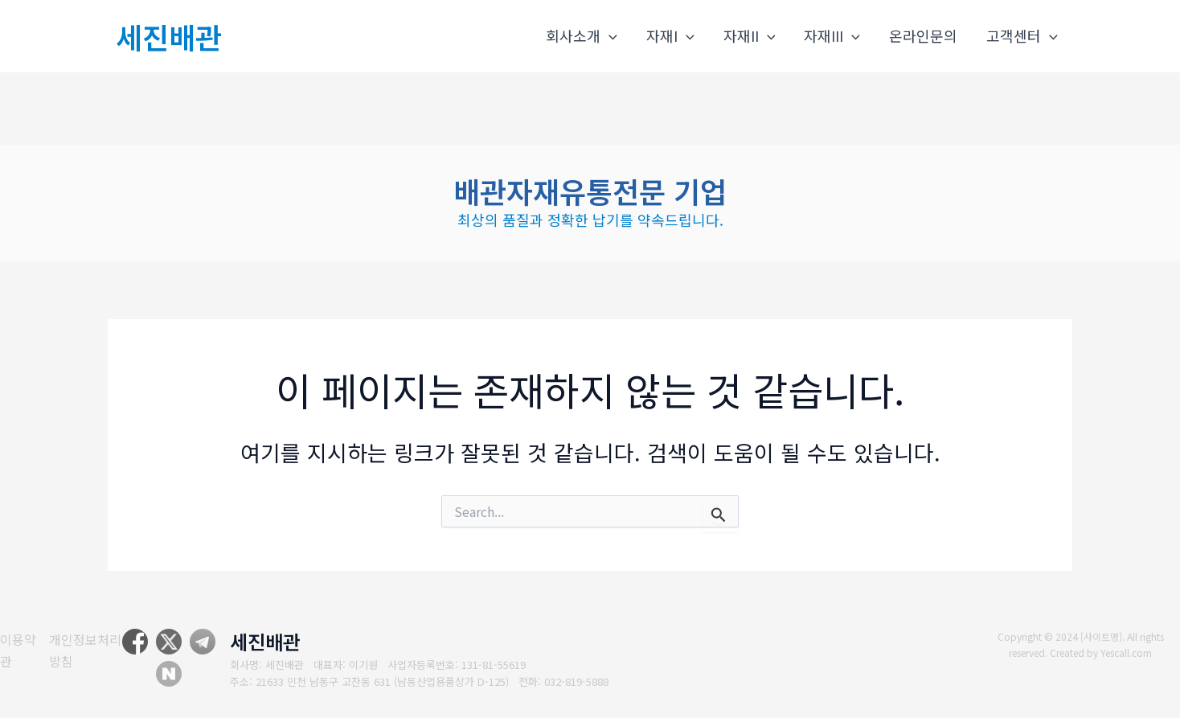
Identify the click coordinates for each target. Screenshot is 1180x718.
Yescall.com (1127, 652)
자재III (832, 35)
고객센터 (1022, 35)
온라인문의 (923, 35)
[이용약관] (17, 650)
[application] (608, 35)
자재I (670, 35)
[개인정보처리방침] (90, 650)
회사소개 (581, 35)
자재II (749, 35)
